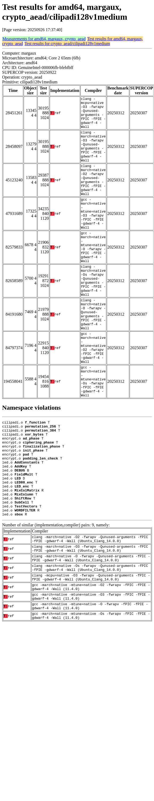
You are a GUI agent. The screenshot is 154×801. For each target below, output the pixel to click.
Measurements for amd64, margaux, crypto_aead (43, 38)
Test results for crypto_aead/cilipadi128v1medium (67, 43)
